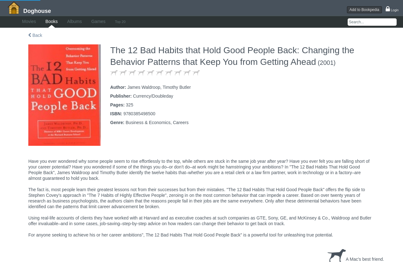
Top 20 (120, 22)
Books (51, 21)
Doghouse (37, 11)
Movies (29, 21)
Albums (74, 21)
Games (98, 21)
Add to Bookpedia (364, 10)
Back (35, 35)
